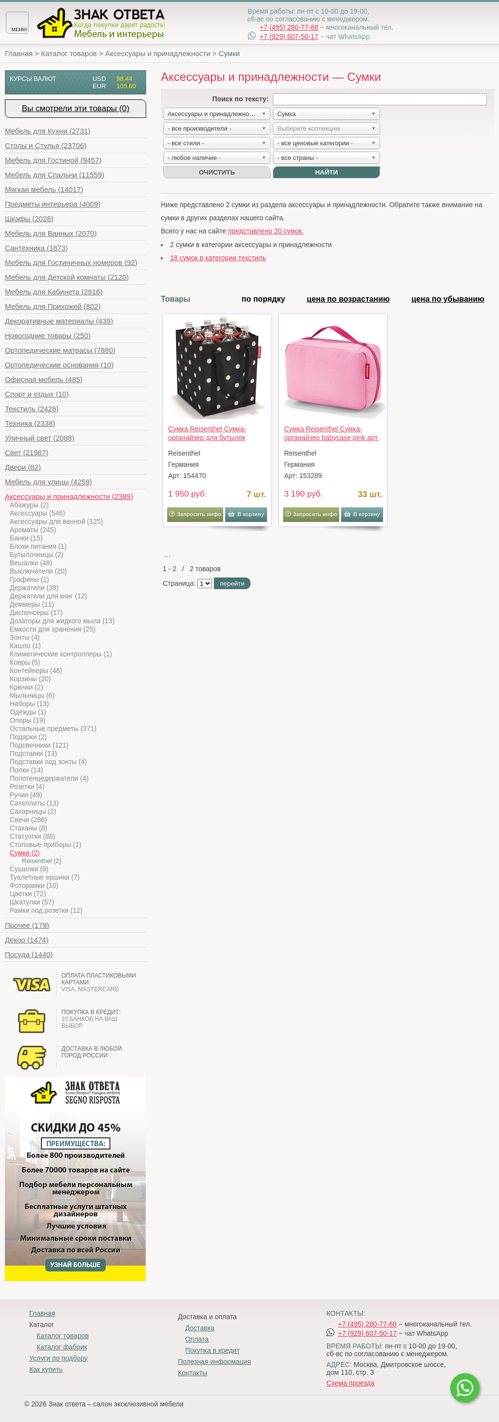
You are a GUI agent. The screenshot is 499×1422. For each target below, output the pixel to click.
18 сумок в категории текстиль (218, 258)
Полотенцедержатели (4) (49, 778)
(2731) (48, 131)
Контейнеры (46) (36, 670)
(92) (71, 262)
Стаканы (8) (28, 828)
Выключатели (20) (38, 571)
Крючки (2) (26, 687)
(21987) (26, 452)
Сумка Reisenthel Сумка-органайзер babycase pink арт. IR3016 (331, 433)
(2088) (40, 438)
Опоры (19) (27, 720)
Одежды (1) (28, 712)
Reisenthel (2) (41, 861)
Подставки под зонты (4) (48, 762)
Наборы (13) (29, 704)
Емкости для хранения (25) (53, 629)
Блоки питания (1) (38, 546)
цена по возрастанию (348, 299)
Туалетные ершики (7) (44, 877)
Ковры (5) (25, 662)
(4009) (52, 204)
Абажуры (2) (29, 505)
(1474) (26, 940)
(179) (27, 925)
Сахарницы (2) (33, 811)
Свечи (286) (28, 820)
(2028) (29, 218)
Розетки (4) (27, 786)
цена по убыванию (447, 299)
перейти (232, 583)
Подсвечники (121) (39, 745)
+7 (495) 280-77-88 (289, 27)
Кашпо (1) (25, 646)
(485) (43, 379)
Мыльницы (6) (32, 695)
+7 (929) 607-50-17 (289, 36)
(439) (59, 321)
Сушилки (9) (29, 869)
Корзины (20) (30, 679)
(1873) (36, 248)
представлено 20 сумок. (266, 231)
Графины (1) (29, 579)
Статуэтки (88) (32, 836)
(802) (53, 306)
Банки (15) (26, 538)
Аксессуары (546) (37, 513)
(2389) (69, 496)
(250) (48, 335)
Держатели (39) (34, 588)
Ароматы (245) (33, 530)
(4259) (48, 482)
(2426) (31, 408)
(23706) (45, 145)
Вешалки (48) (31, 563)
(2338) (30, 423)
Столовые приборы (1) (45, 844)
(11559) (54, 175)
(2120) (67, 277)
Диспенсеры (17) (36, 612)
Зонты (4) (24, 637)
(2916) (53, 292)
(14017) (44, 189)
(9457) (53, 160)
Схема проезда (350, 1383)
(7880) (60, 350)
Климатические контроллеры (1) (61, 654)
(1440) (29, 954)
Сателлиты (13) (34, 803)
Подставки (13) (33, 753)
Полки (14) (26, 770)
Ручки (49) (26, 795)
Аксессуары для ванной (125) (56, 521)
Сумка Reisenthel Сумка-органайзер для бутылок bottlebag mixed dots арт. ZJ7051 (207, 433)
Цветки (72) (28, 894)
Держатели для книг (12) (48, 596)
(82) (23, 467)
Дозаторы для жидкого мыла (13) (62, 621)
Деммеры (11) (32, 604)
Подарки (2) (28, 737)
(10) (59, 365)
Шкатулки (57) (32, 902)
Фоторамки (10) (34, 885)
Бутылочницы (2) (36, 554)
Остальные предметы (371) (53, 728)
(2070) (50, 233)
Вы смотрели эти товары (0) (76, 108)
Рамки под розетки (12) (46, 910)
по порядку (263, 299)
